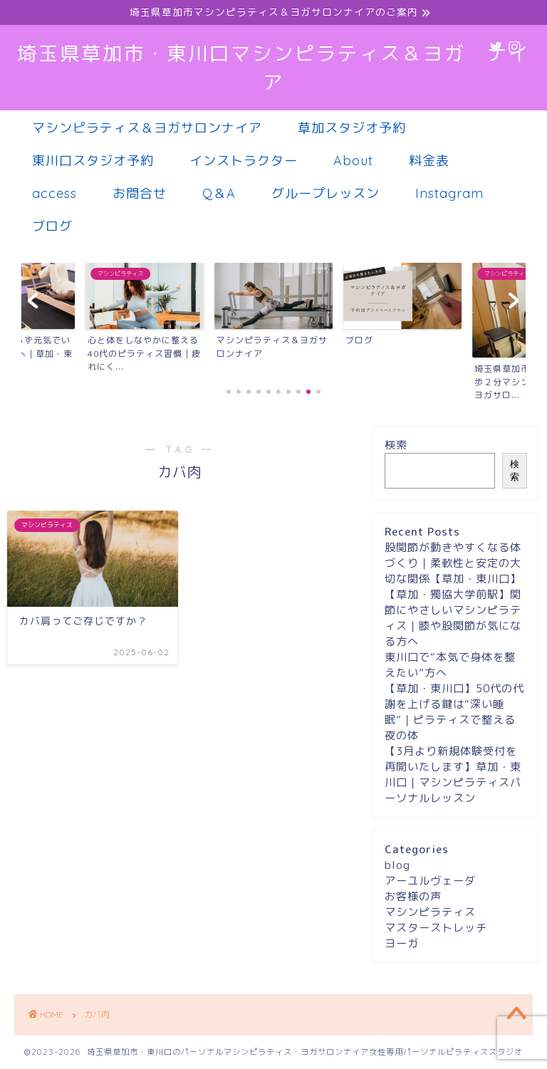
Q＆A (219, 193)
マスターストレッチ (436, 927)
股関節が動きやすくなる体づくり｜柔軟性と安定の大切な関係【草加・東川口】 (453, 563)
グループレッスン (325, 193)
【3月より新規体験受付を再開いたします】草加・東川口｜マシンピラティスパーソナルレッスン (453, 774)
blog (397, 864)
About (353, 160)
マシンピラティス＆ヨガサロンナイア (147, 128)
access (54, 193)
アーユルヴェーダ (430, 880)
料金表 (429, 160)
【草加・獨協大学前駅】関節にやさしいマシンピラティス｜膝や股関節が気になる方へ (453, 618)
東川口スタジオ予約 (93, 160)
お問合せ (140, 193)
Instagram (449, 193)
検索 (396, 444)
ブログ (52, 226)
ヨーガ (402, 943)
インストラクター (243, 160)
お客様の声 (413, 896)
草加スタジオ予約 (352, 128)
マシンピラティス (430, 911)
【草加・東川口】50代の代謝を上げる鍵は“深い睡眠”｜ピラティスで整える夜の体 (454, 712)
